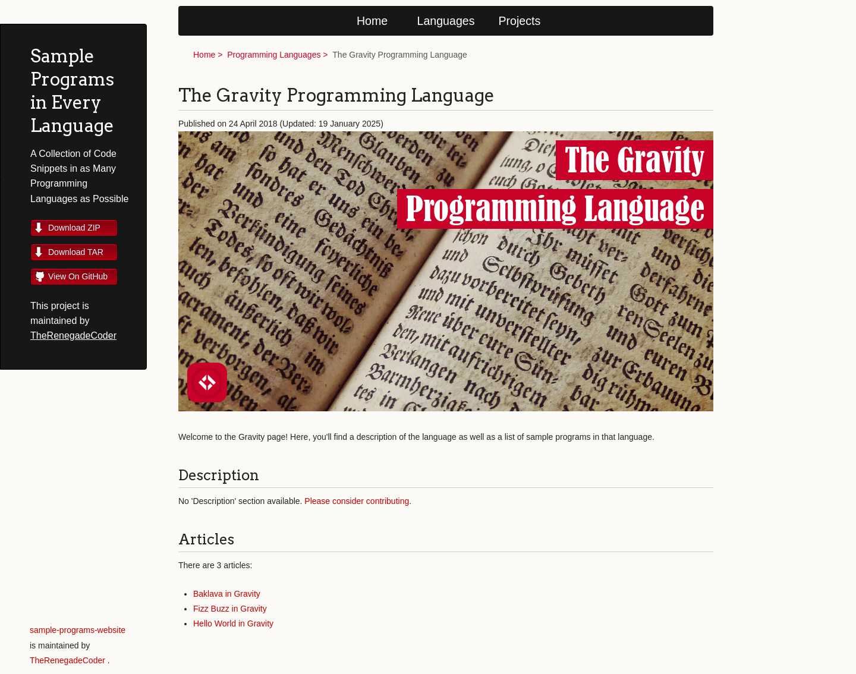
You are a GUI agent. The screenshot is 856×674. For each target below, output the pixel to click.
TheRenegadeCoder (73, 335)
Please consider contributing (356, 501)
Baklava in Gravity (226, 594)
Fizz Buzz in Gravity (230, 608)
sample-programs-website (77, 630)
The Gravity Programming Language (399, 54)
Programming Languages (273, 54)
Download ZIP (74, 227)
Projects (520, 20)
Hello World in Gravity (233, 623)
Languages (446, 20)
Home (372, 20)
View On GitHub (78, 276)
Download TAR (75, 252)
